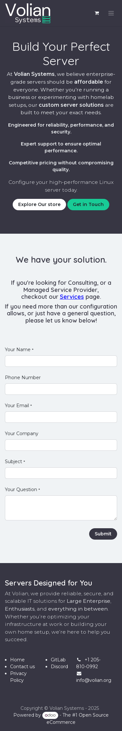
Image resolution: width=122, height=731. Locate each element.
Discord (59, 666)
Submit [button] (103, 534)
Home (17, 660)
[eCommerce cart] (96, 13)
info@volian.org (93, 680)
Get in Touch (88, 204)
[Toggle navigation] (111, 13)
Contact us (22, 666)
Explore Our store (39, 204)
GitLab (58, 660)
